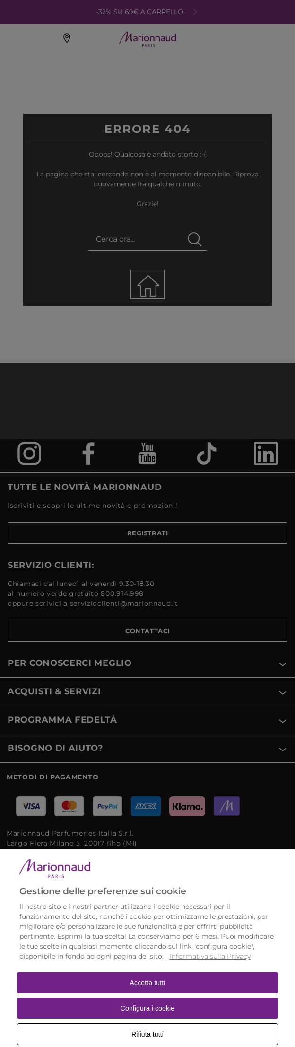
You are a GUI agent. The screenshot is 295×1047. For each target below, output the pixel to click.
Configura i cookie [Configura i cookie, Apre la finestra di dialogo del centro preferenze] (148, 1017)
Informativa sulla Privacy (210, 964)
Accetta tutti (147, 991)
